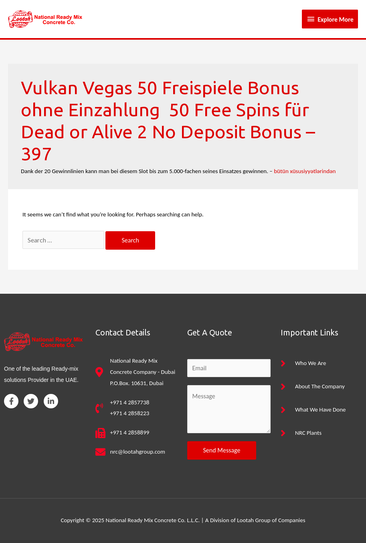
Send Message (222, 450)
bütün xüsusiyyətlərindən (305, 171)
